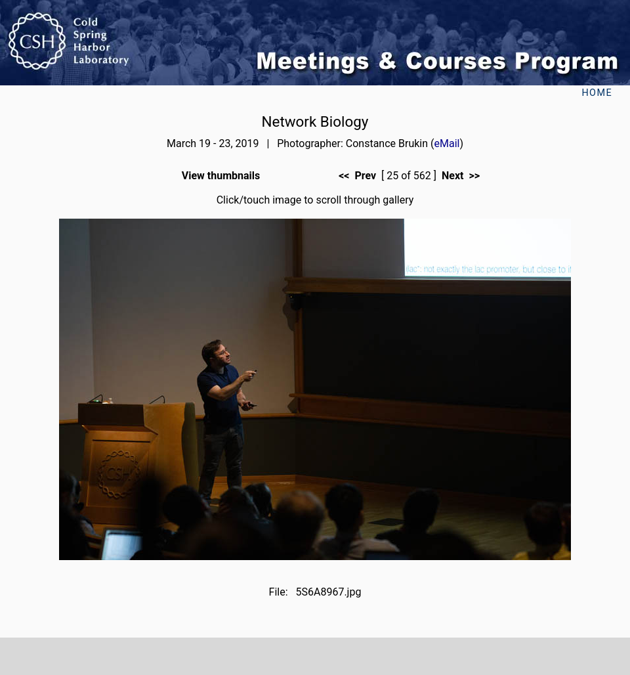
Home (596, 92)
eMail (447, 143)
